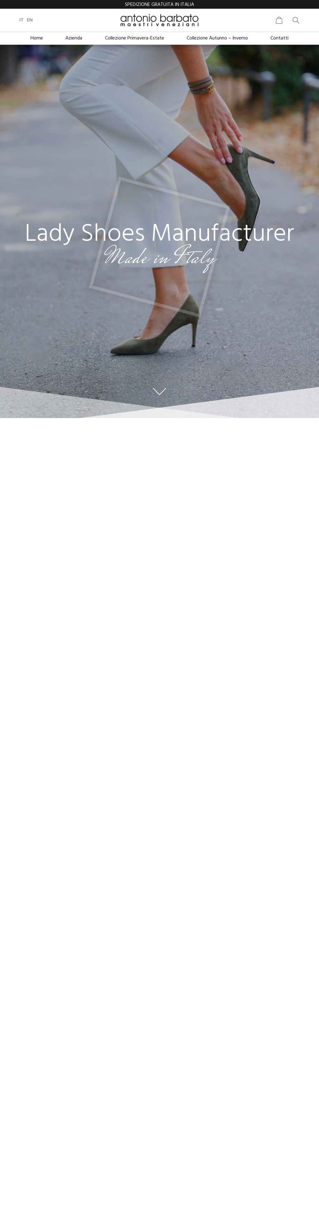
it (21, 20)
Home (37, 38)
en (30, 20)
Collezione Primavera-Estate (134, 38)
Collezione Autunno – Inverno (217, 38)
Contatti (279, 38)
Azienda (73, 38)
